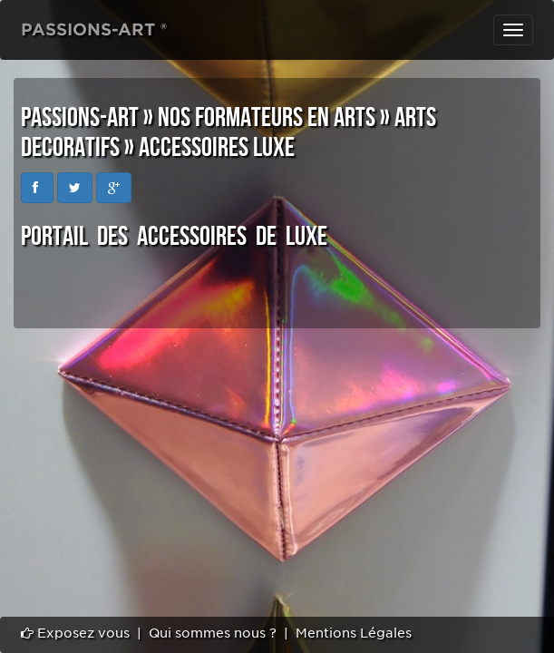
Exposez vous (75, 633)
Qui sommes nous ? (213, 633)
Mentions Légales (354, 633)
